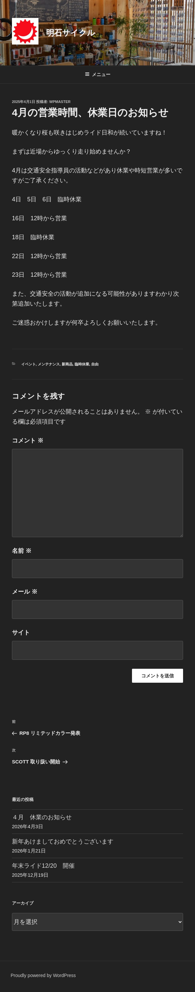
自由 (94, 364)
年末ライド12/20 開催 (43, 865)
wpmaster (60, 102)
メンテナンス (49, 364)
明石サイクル (70, 32)
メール (24, 591)
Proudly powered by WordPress (43, 975)
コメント (27, 440)
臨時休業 (82, 364)
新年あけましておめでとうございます (62, 841)
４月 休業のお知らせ (42, 817)
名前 (22, 550)
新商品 (67, 364)
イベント (28, 364)
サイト (21, 632)
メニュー (97, 74)
